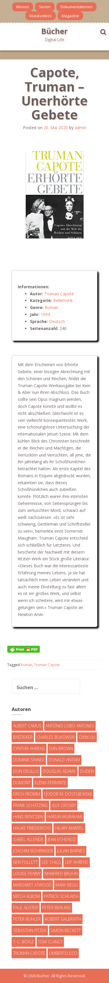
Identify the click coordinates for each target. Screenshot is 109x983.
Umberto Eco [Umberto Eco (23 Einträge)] (63, 953)
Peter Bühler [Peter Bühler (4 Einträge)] (27, 919)
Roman (51, 307)
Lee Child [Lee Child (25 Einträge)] (51, 862)
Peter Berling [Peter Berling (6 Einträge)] (56, 907)
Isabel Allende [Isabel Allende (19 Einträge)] (28, 839)
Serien (45, 6)
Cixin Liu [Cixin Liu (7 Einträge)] (87, 737)
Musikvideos (40, 15)
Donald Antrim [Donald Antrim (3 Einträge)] (64, 760)
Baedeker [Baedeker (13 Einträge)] (23, 737)
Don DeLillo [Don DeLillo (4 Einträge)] (26, 771)
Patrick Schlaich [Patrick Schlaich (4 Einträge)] (61, 896)
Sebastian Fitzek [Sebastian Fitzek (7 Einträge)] (30, 930)
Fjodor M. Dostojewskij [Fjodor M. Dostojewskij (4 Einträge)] (68, 794)
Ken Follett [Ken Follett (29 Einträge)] (25, 862)
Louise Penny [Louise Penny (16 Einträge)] (26, 873)
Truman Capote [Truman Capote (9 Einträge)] (29, 953)
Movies (22, 6)
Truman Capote (59, 293)
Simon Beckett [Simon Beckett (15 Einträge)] (66, 930)
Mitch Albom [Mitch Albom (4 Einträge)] (26, 896)
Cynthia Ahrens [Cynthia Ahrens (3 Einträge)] (29, 748)
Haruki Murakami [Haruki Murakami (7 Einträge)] (64, 816)
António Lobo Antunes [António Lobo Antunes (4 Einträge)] (70, 726)
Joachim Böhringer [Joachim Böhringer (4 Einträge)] (33, 851)
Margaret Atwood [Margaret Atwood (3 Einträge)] (32, 885)
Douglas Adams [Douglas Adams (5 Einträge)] (59, 771)
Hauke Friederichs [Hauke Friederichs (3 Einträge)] (32, 828)
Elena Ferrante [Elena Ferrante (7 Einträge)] (50, 782)
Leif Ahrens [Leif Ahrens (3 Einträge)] (76, 862)
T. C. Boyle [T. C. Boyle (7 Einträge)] (23, 942)
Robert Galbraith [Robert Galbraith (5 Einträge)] (63, 919)
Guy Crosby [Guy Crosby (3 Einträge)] (64, 805)
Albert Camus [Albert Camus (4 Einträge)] (27, 726)
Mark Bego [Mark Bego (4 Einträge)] (67, 885)
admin (80, 127)
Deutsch (57, 321)
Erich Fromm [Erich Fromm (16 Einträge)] (26, 794)
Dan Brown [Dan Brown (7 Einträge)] (61, 748)
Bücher (54, 31)
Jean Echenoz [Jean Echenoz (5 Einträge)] (62, 839)
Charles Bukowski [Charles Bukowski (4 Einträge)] (56, 737)
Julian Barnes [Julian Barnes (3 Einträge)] (71, 851)
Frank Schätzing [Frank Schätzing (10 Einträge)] (30, 805)
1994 (45, 314)
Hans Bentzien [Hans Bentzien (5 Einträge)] (28, 816)
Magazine (70, 15)
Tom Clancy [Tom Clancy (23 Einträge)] (50, 942)
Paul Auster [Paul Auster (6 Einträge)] (25, 907)
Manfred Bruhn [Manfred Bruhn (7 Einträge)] (61, 873)
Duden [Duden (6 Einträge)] (87, 771)
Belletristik (63, 300)
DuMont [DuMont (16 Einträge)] (22, 782)
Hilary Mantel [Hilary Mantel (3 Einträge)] (69, 828)
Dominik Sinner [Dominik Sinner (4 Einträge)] (28, 760)
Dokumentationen (76, 6)
